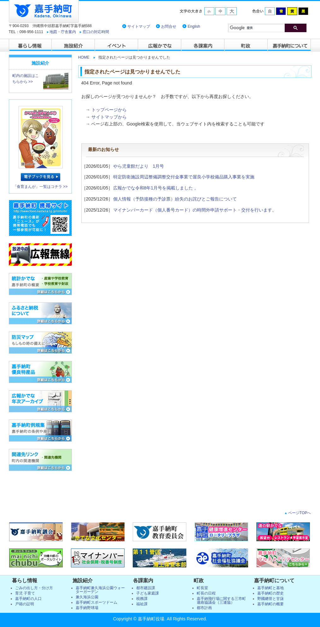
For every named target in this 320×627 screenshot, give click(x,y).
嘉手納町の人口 (28, 598)
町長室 (202, 588)
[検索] (267, 28)
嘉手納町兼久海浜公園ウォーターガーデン (100, 590)
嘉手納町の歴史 (270, 593)
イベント (116, 45)
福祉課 (142, 604)
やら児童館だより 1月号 (138, 166)
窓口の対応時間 (96, 32)
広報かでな (160, 45)
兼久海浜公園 (87, 597)
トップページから (109, 109)
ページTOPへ (299, 513)
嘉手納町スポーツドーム (96, 602)
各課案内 (203, 45)
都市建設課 (145, 588)
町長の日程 (206, 593)
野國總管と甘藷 (270, 598)
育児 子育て (25, 593)
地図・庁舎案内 (62, 32)
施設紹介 (73, 45)
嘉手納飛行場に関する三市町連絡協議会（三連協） (221, 600)
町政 (246, 45)
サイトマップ (138, 26)
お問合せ (168, 26)
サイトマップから (109, 116)
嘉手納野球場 (87, 608)
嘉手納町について (289, 45)
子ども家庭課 (147, 593)
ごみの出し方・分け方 (34, 588)
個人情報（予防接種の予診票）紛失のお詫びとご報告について (175, 198)
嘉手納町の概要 (270, 604)
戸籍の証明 (24, 604)
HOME (84, 57)
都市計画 (204, 608)
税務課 (142, 598)
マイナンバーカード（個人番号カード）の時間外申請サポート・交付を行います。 (194, 209)
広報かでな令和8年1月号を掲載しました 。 (156, 187)
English (194, 26)
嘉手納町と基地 (270, 588)
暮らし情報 (30, 45)
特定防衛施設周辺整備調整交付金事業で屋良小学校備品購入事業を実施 (183, 176)
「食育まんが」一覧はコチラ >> (40, 186)
